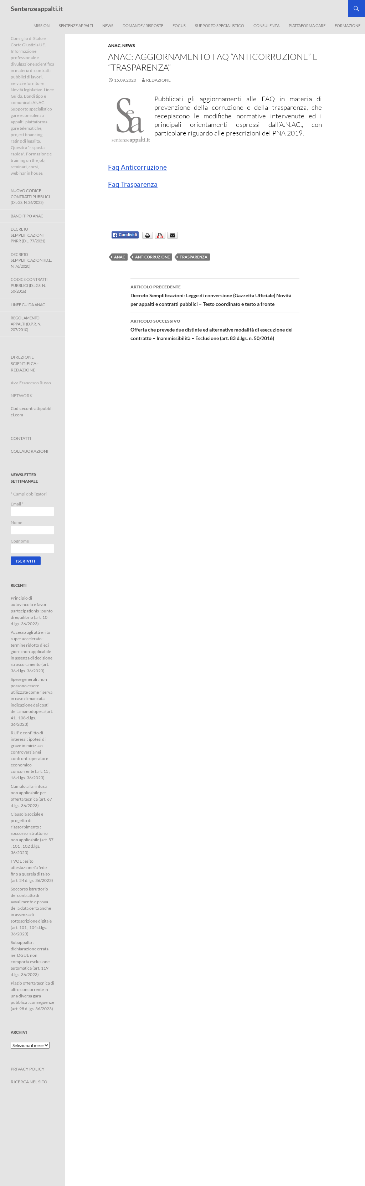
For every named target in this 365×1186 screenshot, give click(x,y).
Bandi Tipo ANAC (27, 216)
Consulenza (266, 25)
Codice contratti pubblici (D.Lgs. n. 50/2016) (29, 285)
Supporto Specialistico (219, 25)
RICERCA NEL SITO (29, 1081)
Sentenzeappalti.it (37, 8)
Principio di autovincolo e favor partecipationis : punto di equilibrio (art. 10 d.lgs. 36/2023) (32, 610)
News (107, 25)
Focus (179, 25)
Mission (42, 25)
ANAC (114, 45)
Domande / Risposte (143, 25)
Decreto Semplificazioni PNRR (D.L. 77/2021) (28, 235)
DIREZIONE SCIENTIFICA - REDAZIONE (24, 363)
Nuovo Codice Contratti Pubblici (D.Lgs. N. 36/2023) (30, 196)
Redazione (158, 80)
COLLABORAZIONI (29, 451)
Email (17, 504)
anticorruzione (152, 257)
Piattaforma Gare (307, 25)
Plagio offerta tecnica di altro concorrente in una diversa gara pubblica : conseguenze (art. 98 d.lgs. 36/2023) (32, 995)
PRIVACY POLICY (28, 1069)
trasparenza (193, 257)
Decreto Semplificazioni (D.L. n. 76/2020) (31, 260)
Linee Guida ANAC (28, 304)
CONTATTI (21, 438)
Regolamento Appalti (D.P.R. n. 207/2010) (26, 323)
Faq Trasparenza (133, 184)
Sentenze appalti (76, 25)
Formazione (347, 25)
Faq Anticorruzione (137, 167)
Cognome (20, 541)
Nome (16, 522)
